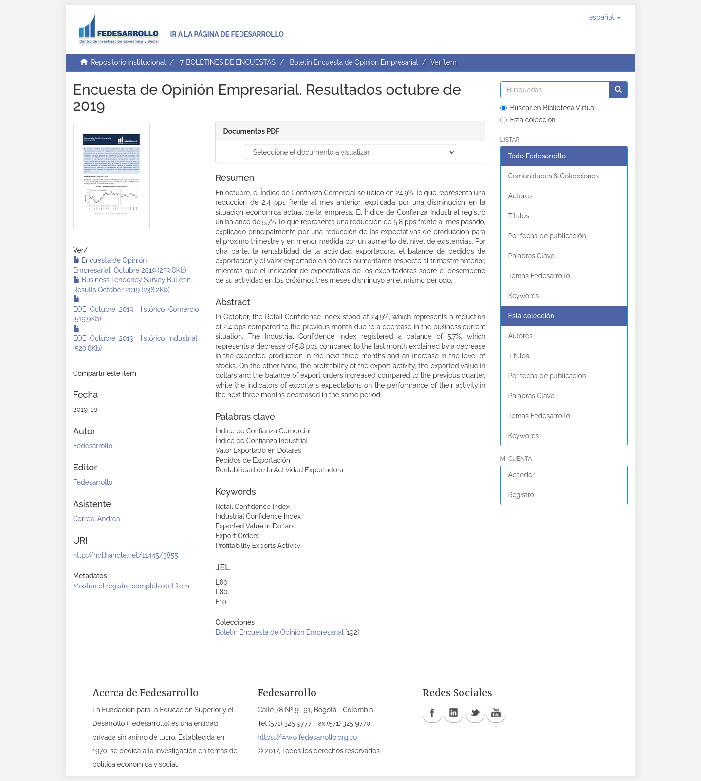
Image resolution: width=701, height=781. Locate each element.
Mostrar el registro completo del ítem (131, 586)
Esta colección (528, 120)
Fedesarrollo (92, 445)
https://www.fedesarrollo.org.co (307, 737)
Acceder (521, 475)
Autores (520, 196)
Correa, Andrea (96, 519)
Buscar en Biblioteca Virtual (548, 108)
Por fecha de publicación (547, 236)
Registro (521, 495)
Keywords (523, 296)
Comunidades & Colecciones (553, 176)
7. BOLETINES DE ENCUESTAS (228, 62)
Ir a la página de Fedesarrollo (227, 34)
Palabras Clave (531, 256)
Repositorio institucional (128, 62)
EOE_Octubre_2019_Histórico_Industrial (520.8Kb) (135, 338)
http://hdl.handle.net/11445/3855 (125, 555)
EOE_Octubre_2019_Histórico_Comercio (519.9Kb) (136, 309)
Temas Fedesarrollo (539, 276)
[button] (605, 17)
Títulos (518, 216)
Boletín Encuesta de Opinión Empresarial (354, 62)
